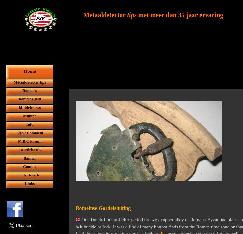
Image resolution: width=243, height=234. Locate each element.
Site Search (30, 175)
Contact (29, 166)
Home (30, 71)
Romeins (29, 90)
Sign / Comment (29, 133)
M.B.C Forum (29, 141)
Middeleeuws (30, 107)
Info (29, 124)
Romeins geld (30, 99)
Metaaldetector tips (30, 82)
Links (30, 183)
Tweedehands (30, 150)
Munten (29, 116)
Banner (29, 158)
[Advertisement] (153, 73)
